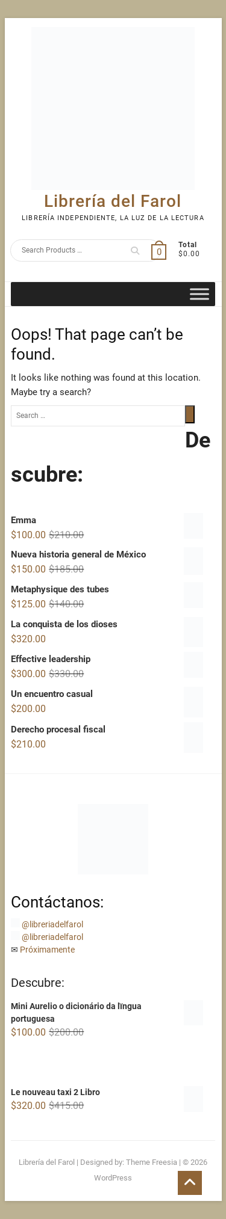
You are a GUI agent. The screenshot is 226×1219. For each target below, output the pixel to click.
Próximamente (47, 949)
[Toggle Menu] (199, 293)
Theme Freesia (151, 1162)
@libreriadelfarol (52, 924)
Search (135, 250)
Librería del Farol (112, 201)
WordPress (113, 1177)
